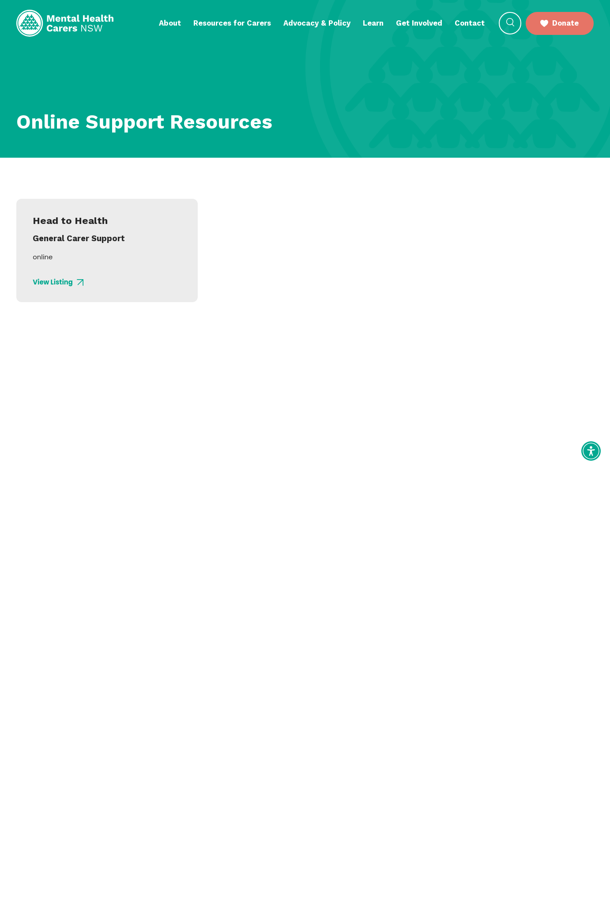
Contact (470, 23)
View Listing (58, 282)
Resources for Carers (232, 23)
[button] (510, 23)
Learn (373, 23)
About (170, 23)
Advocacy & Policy (316, 23)
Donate (559, 23)
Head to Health (70, 220)
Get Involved (419, 23)
